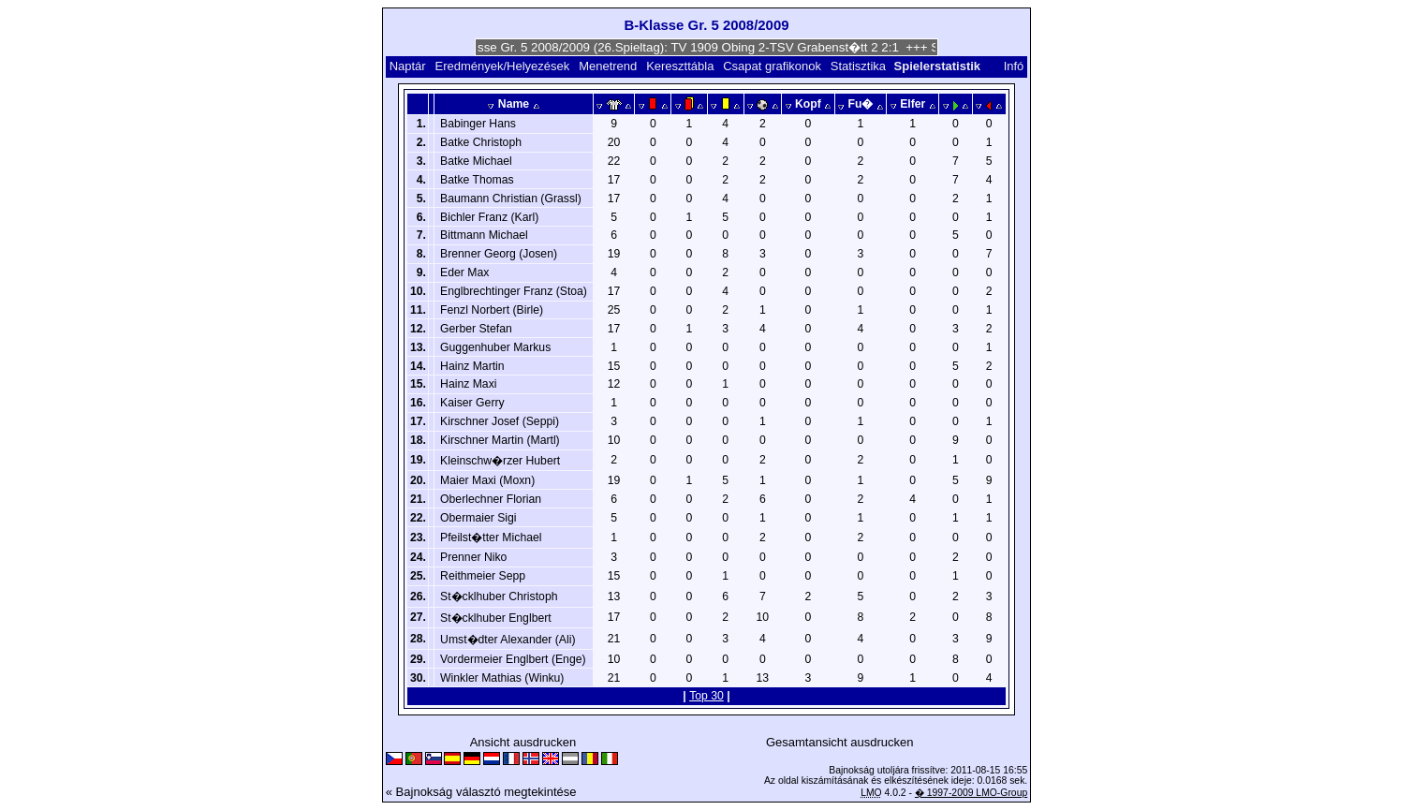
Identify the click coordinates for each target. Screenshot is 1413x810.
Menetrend (608, 66)
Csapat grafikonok (772, 66)
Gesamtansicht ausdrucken (840, 742)
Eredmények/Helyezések (502, 66)
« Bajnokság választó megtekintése (481, 792)
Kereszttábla (680, 66)
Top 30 (706, 695)
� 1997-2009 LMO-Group (971, 793)
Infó (1014, 66)
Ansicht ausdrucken (523, 742)
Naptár (408, 66)
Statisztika (858, 66)
